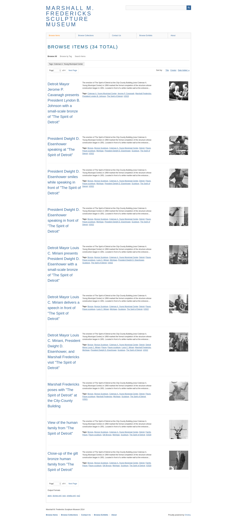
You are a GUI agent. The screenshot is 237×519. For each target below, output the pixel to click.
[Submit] (189, 7)
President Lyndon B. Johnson (94, 96)
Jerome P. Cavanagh (126, 93)
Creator (173, 70)
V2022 (91, 153)
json (64, 496)
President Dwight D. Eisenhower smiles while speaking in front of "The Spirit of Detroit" (64, 182)
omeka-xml (71, 496)
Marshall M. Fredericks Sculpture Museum (70, 16)
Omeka (188, 515)
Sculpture (135, 151)
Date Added (183, 70)
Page (55, 70)
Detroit (141, 148)
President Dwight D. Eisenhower (117, 151)
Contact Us (116, 35)
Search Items (80, 56)
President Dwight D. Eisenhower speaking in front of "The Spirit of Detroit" (64, 220)
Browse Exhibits (145, 35)
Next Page (72, 70)
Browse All (52, 56)
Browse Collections (86, 35)
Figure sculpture (88, 151)
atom (50, 496)
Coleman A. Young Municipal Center (102, 93)
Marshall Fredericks (143, 93)
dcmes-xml (57, 496)
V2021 (85, 399)
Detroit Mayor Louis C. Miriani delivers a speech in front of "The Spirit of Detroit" (64, 308)
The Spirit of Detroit (115, 96)
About (173, 35)
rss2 (78, 496)
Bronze (90, 148)
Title (167, 70)
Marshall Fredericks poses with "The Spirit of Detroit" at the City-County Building (63, 395)
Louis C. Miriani (102, 260)
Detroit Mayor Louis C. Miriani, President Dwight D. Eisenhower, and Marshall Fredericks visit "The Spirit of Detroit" (64, 351)
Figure (148, 148)
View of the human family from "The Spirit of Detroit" (63, 427)
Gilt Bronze (106, 435)
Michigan (100, 151)
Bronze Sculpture (101, 148)
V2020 (148, 435)
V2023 (126, 96)
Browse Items (54, 35)
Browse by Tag (66, 56)
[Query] (158, 7)
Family (148, 432)
